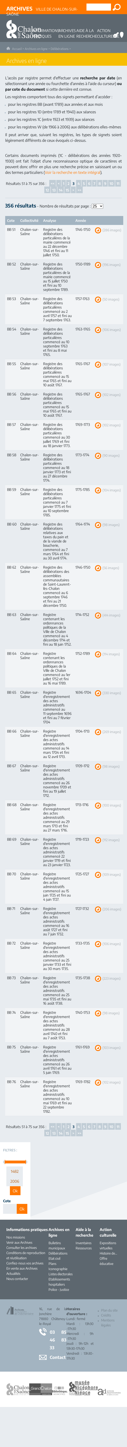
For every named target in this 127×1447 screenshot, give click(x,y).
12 (47, 190)
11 (118, 183)
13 (54, 190)
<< (52, 183)
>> (79, 190)
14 (60, 190)
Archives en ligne (36, 49)
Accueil (17, 49)
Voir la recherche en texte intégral (72, 172)
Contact (58, 1357)
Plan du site (109, 1310)
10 (111, 183)
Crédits (106, 1315)
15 (67, 190)
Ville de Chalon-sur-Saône (42, 9)
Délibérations (60, 49)
